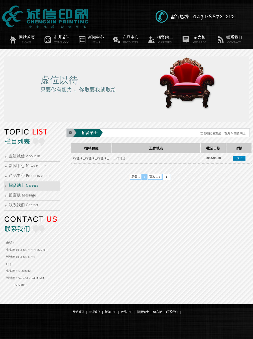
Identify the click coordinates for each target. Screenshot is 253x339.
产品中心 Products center (30, 175)
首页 (227, 133)
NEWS (96, 42)
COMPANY (61, 42)
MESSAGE (199, 42)
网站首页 (22, 37)
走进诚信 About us (24, 156)
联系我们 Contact (23, 205)
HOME (26, 42)
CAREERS (165, 42)
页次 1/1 (154, 176)
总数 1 (136, 176)
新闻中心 (91, 37)
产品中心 (125, 37)
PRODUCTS (130, 42)
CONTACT (234, 42)
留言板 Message (22, 195)
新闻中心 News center (27, 166)
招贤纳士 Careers (23, 185)
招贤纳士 (160, 37)
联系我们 (229, 37)
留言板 (194, 37)
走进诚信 (56, 37)
